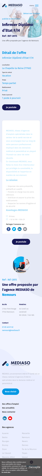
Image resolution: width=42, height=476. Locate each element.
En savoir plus (6, 472)
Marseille (26, 433)
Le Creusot (6, 453)
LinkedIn (20, 229)
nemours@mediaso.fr (11, 330)
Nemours (26, 437)
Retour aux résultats (31, 13)
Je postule (11, 107)
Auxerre (5, 433)
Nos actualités (8, 408)
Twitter (14, 229)
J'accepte (34, 467)
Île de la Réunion (29, 449)
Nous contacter (8, 412)
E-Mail (25, 229)
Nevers (25, 441)
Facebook (9, 229)
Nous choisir (10, 391)
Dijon (4, 449)
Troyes (24, 453)
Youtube (10, 418)
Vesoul (25, 457)
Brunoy (5, 445)
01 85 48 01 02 (7, 327)
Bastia (4, 437)
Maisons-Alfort (8, 457)
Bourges (5, 441)
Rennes (25, 445)
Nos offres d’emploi (10, 404)
